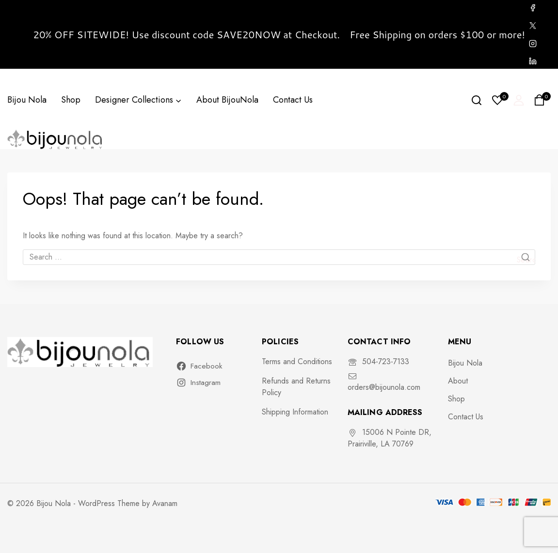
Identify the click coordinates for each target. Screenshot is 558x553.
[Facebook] (533, 7)
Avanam (164, 503)
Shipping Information (295, 411)
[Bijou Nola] (55, 139)
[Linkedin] (533, 61)
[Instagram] (533, 43)
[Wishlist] (498, 100)
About (458, 380)
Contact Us (293, 99)
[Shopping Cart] (542, 100)
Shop (70, 99)
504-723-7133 (385, 361)
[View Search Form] (476, 100)
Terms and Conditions (297, 361)
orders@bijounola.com (384, 387)
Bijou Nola (27, 99)
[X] (533, 25)
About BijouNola (227, 99)
